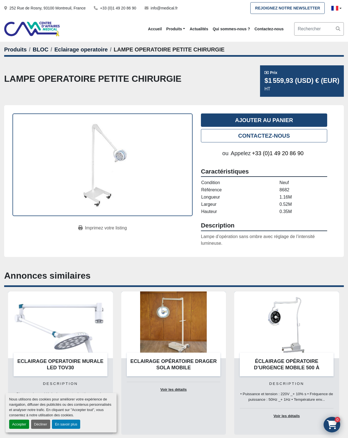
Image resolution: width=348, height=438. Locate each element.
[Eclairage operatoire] (81, 49)
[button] (175, 29)
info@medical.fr (164, 8)
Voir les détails (173, 389)
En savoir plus (66, 424)
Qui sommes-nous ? (231, 29)
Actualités (199, 29)
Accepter (19, 424)
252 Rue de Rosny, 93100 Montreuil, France (47, 8)
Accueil (155, 29)
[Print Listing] (102, 228)
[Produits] (15, 49)
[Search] (319, 29)
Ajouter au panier (264, 120)
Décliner (40, 424)
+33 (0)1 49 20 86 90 (118, 8)
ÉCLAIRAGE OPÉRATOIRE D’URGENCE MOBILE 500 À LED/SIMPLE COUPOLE (286, 367)
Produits (174, 29)
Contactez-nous (269, 29)
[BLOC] (41, 49)
